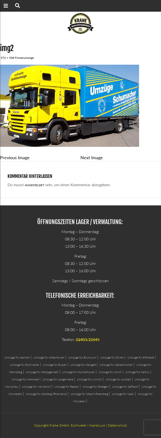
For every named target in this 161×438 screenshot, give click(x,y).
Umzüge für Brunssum (82, 357)
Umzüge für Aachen (17, 357)
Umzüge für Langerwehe (57, 379)
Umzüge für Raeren (66, 386)
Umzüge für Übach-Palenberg (89, 394)
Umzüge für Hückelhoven (78, 372)
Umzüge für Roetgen (95, 386)
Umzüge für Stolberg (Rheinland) (46, 394)
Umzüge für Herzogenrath (42, 372)
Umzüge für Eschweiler (24, 365)
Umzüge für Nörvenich (36, 386)
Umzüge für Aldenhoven (48, 357)
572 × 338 (7, 58)
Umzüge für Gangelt (83, 365)
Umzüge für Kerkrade (25, 379)
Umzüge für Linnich (89, 379)
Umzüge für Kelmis (137, 372)
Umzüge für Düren (112, 357)
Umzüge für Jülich (110, 372)
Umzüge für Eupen (55, 365)
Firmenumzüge (24, 58)
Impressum (97, 425)
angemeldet (34, 185)
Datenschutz (117, 425)
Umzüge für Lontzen (118, 379)
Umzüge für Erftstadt (140, 357)
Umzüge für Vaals (123, 394)
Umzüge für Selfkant (125, 386)
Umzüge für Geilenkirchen (116, 365)
